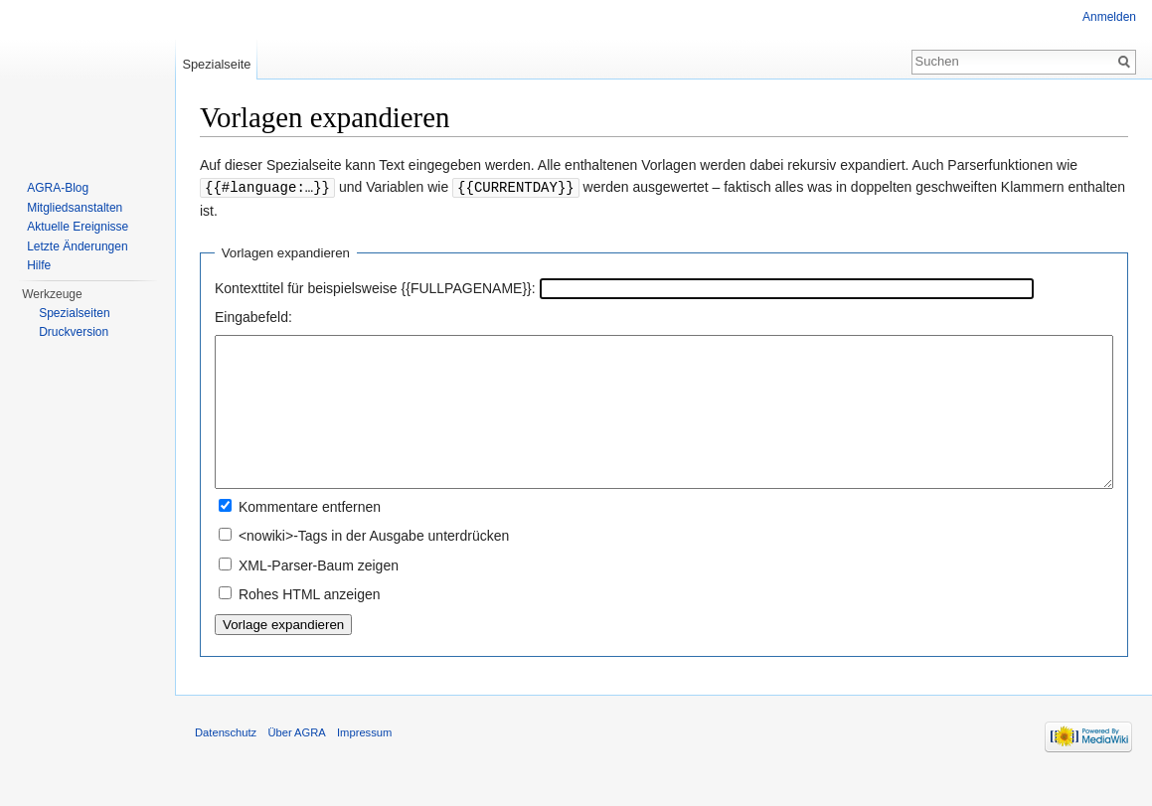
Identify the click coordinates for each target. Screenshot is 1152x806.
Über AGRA (296, 761)
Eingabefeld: (253, 316)
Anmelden (1109, 17)
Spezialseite (216, 64)
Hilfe (39, 265)
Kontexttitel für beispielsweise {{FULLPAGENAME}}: (375, 287)
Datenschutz (225, 761)
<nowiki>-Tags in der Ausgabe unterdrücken (374, 564)
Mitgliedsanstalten (74, 208)
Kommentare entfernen (310, 536)
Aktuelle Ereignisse (77, 227)
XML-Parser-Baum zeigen (319, 594)
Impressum (364, 761)
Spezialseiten (74, 313)
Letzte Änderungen (77, 246)
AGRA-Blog (57, 188)
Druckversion (73, 332)
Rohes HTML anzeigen (310, 623)
